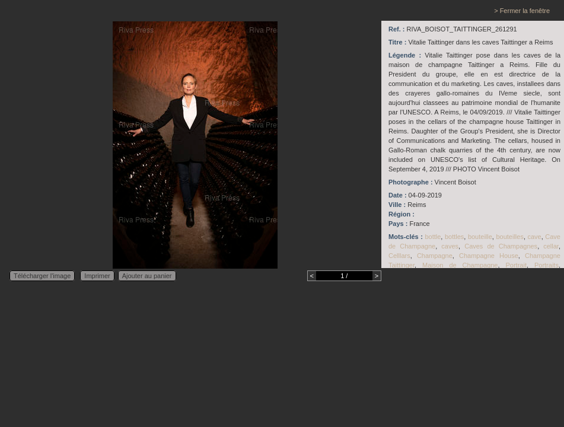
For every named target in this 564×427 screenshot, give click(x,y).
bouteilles (509, 236)
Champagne (435, 255)
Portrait (515, 265)
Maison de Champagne (460, 265)
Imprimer (97, 275)
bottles (454, 236)
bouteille (480, 236)
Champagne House (488, 255)
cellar (551, 246)
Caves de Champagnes (500, 246)
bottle (433, 236)
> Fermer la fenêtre (522, 10)
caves (449, 246)
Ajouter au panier (147, 275)
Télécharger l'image (42, 275)
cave (534, 236)
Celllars (399, 255)
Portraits (546, 265)
